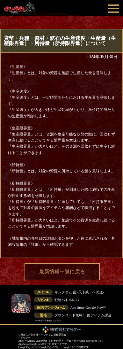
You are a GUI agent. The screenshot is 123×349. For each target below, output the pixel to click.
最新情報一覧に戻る (62, 271)
